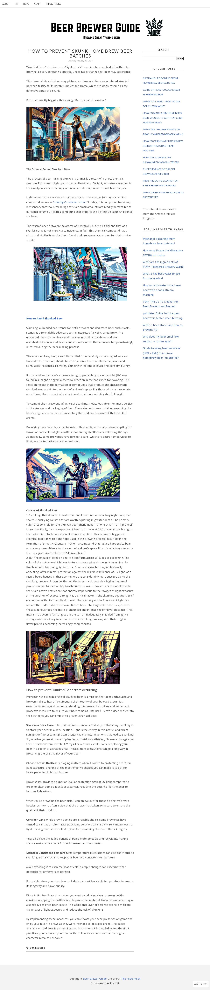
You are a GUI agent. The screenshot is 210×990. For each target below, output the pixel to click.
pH (16, 3)
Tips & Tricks (53, 3)
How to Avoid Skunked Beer (44, 318)
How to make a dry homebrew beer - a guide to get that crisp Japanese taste (162, 118)
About (6, 3)
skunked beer (37, 947)
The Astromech (130, 978)
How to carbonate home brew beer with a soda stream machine (163, 146)
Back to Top (200, 984)
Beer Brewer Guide (95, 978)
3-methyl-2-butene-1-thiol (69, 202)
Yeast (37, 3)
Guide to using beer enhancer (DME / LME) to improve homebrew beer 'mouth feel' (161, 352)
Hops (26, 3)
